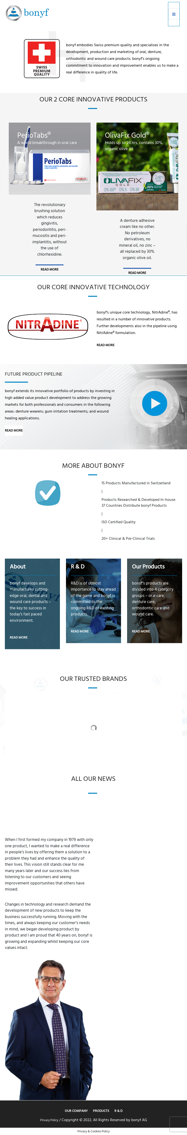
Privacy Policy (49, 1120)
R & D (118, 1111)
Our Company (76, 1111)
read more (49, 269)
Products (101, 1111)
